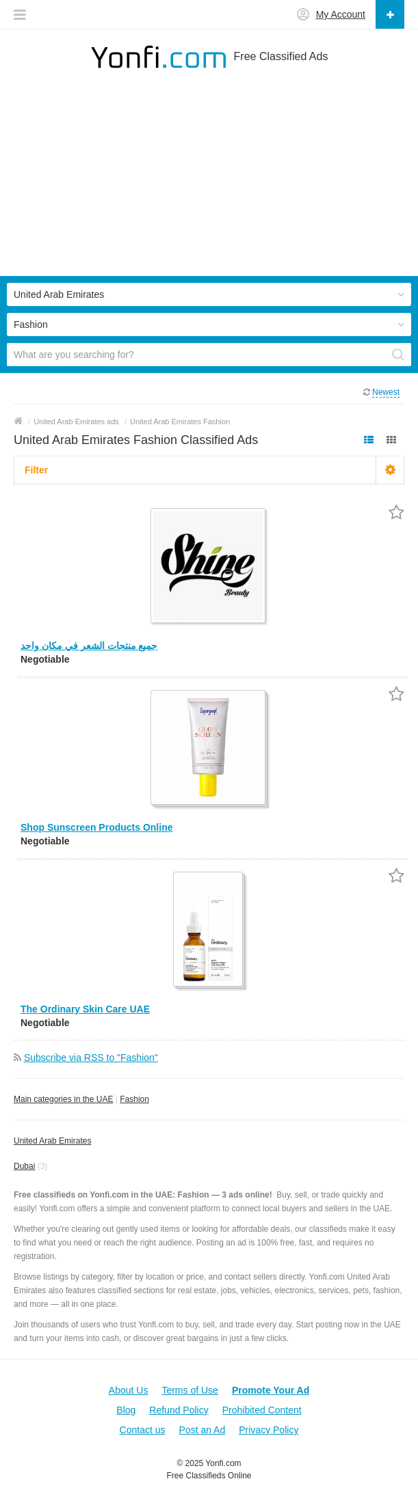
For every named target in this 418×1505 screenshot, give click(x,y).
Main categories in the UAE (63, 1099)
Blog (125, 1410)
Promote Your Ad (270, 1390)
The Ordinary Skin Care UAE (85, 1009)
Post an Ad (202, 1429)
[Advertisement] (209, 180)
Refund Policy (178, 1410)
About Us (128, 1390)
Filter (36, 470)
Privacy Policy (268, 1429)
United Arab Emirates (52, 1141)
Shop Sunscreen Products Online (96, 827)
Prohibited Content (262, 1410)
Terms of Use (189, 1390)
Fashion (134, 1099)
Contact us (143, 1429)
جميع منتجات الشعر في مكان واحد (89, 645)
